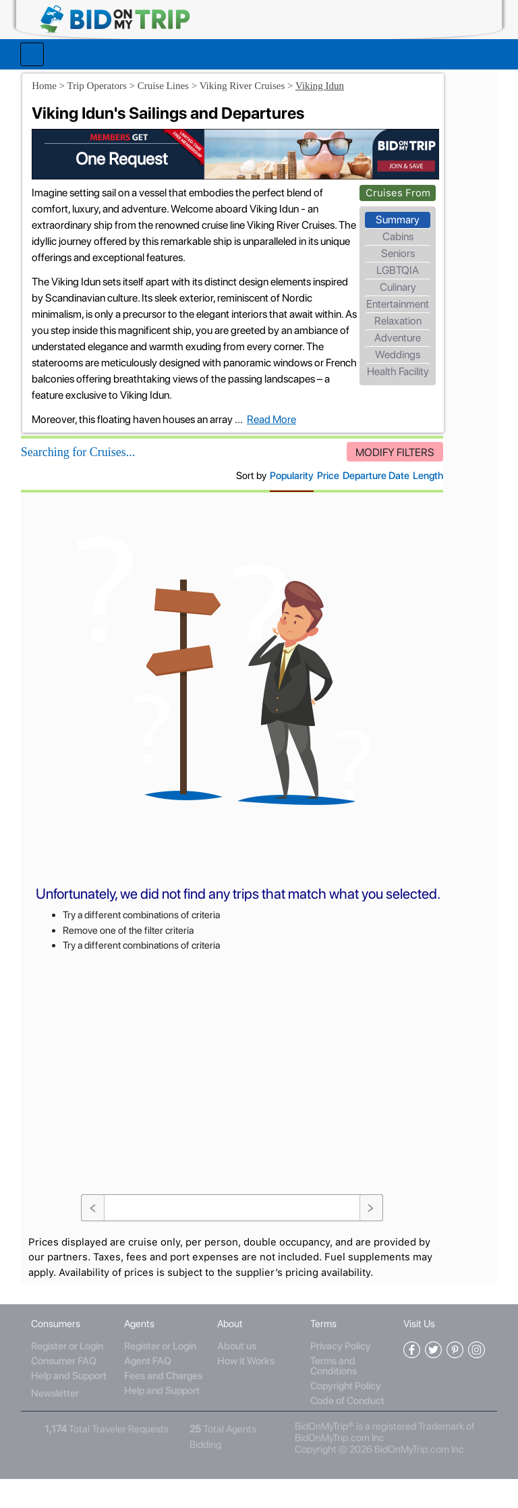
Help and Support (74, 1405)
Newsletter (60, 1422)
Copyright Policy (344, 1415)
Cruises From (330, 176)
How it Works (246, 1390)
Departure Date (308, 510)
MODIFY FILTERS (326, 486)
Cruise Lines (176, 79)
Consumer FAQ (69, 1390)
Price (260, 510)
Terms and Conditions (332, 1395)
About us (237, 1375)
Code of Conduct (346, 1430)
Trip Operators (109, 79)
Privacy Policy (339, 1375)
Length (360, 510)
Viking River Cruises (255, 79)
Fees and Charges (166, 1405)
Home (57, 79)
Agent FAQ (151, 1390)
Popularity (224, 510)
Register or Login (72, 1375)
